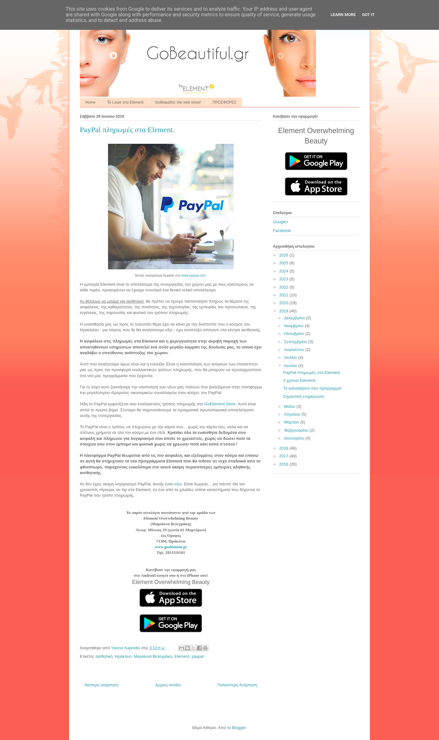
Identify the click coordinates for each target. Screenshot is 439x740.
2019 (284, 311)
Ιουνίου (291, 365)
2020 (284, 302)
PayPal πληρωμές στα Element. (312, 372)
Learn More (343, 14)
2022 (284, 287)
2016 (284, 464)
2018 (284, 448)
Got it (368, 14)
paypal (198, 656)
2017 (284, 456)
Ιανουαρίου (295, 438)
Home (90, 102)
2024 (284, 271)
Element (182, 656)
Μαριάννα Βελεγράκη (153, 656)
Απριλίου (292, 414)
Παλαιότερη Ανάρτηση (237, 685)
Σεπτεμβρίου (296, 341)
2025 (284, 263)
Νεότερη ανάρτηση (101, 685)
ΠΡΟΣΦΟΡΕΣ (224, 102)
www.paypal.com (193, 275)
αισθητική (104, 656)
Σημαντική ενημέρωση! (303, 396)
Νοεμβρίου (294, 325)
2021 (284, 295)
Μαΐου (290, 406)
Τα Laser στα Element (125, 102)
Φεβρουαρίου (297, 430)
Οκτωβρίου (294, 333)
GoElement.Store (220, 404)
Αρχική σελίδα (168, 685)
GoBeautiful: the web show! (178, 102)
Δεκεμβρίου (295, 318)
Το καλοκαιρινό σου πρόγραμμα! (312, 388)
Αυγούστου (295, 349)
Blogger (239, 727)
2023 (284, 279)
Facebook (282, 230)
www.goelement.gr (171, 546)
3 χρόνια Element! (299, 380)
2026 (284, 255)
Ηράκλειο (123, 656)
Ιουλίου (291, 357)
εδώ (178, 484)
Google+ (281, 221)
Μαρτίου (292, 422)
